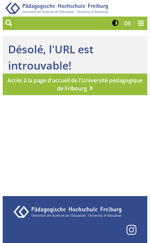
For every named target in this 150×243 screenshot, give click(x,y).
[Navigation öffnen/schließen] (140, 23)
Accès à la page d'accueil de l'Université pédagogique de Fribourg (75, 84)
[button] (115, 23)
